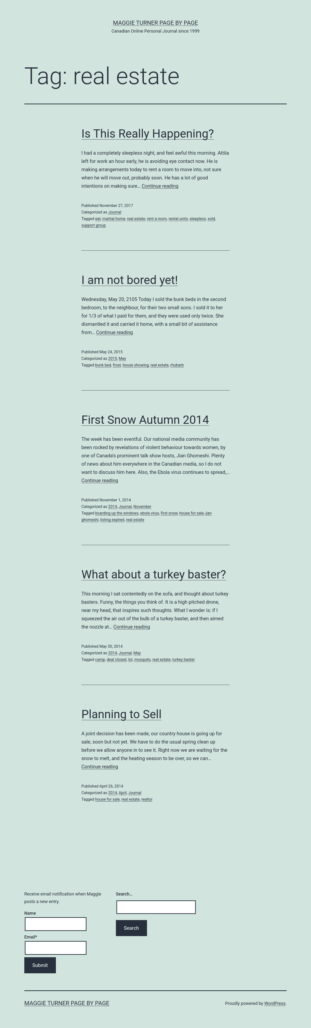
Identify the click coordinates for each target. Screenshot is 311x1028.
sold (211, 218)
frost (117, 365)
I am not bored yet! (129, 280)
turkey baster (183, 659)
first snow (169, 513)
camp (100, 659)
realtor (147, 799)
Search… (124, 893)
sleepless (198, 218)
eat (98, 218)
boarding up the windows (116, 513)
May (122, 358)
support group (93, 225)
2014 (112, 506)
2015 (112, 358)
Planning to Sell (121, 714)
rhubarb (177, 365)
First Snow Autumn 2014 (145, 420)
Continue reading (160, 186)
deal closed (116, 659)
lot (130, 659)
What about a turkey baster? (153, 574)
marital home (113, 218)
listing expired (112, 519)
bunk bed (103, 365)
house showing (136, 365)
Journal (114, 212)
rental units (178, 218)
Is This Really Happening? (147, 134)
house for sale (191, 513)
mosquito (142, 659)
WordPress (274, 1003)
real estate (136, 218)
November (142, 506)
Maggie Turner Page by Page (155, 22)
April (123, 792)
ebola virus (149, 513)
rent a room (157, 218)
